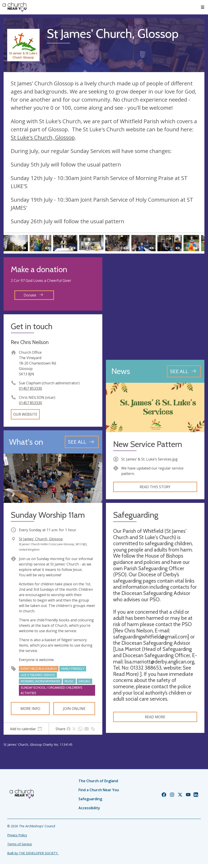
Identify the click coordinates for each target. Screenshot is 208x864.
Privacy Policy (17, 835)
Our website (25, 414)
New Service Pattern (147, 444)
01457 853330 (30, 388)
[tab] (26, 729)
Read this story (155, 486)
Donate (33, 295)
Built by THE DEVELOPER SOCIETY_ (33, 853)
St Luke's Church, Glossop (43, 137)
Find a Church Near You (98, 789)
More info (30, 708)
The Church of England (98, 780)
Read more (155, 716)
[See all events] (82, 442)
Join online (74, 708)
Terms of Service (19, 844)
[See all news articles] (184, 371)
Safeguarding (90, 798)
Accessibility (89, 807)
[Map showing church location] (155, 306)
